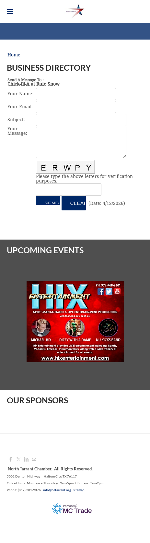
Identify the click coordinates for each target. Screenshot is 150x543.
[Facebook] (10, 459)
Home (13, 55)
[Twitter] (18, 459)
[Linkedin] (26, 459)
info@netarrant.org (57, 490)
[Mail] (34, 459)
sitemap (79, 490)
